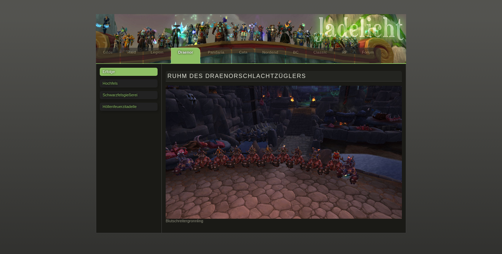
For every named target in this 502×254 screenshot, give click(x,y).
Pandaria (216, 52)
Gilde (108, 52)
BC (296, 52)
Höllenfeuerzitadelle (120, 106)
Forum (368, 52)
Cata (243, 52)
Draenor (185, 52)
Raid (132, 52)
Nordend (270, 52)
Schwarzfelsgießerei (120, 95)
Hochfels (110, 83)
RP (344, 52)
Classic (320, 52)
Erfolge (109, 71)
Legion (157, 52)
